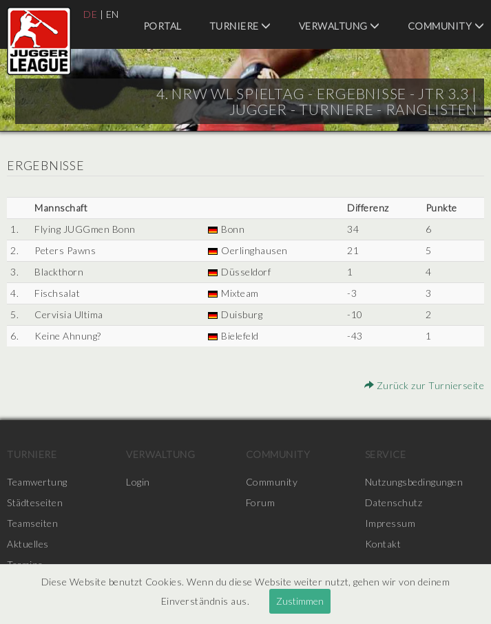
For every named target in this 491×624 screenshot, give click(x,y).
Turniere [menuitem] (240, 26)
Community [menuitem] (446, 26)
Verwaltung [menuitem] (339, 26)
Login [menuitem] (138, 482)
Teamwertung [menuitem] (37, 482)
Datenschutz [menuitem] (394, 502)
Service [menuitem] (385, 454)
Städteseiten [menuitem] (35, 502)
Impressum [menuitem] (390, 523)
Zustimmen (300, 601)
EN (112, 14)
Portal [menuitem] (162, 26)
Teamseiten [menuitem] (32, 523)
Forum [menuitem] (260, 502)
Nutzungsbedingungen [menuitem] (414, 482)
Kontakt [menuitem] (383, 544)
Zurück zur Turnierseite (424, 385)
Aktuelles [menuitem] (28, 544)
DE (90, 14)
